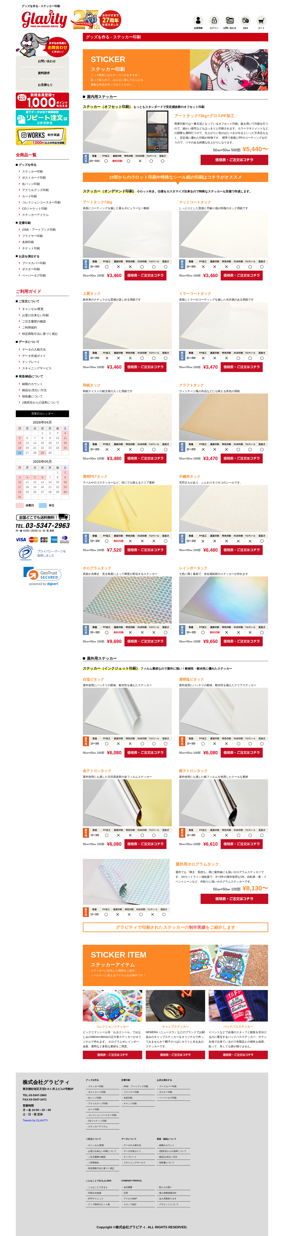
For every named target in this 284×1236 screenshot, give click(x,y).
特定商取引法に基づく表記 (40, 333)
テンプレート (31, 362)
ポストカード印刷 (34, 177)
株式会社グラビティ (131, 1227)
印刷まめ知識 (94, 1193)
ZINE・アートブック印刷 (39, 229)
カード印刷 (29, 196)
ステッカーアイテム (35, 214)
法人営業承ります (168, 1198)
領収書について (32, 396)
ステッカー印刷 (32, 171)
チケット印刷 (31, 248)
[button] (157, 117)
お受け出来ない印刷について (102, 1151)
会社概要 (128, 1187)
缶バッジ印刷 (31, 184)
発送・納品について (166, 1139)
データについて (128, 1139)
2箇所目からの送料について (40, 402)
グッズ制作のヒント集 (99, 1204)
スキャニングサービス (37, 368)
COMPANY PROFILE (131, 1180)
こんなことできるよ (98, 1187)
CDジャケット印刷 (34, 208)
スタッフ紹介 (130, 1204)
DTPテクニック (95, 1198)
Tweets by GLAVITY (35, 1120)
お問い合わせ (47, 61)
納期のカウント (32, 384)
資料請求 (44, 73)
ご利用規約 (29, 327)
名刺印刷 (28, 242)
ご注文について (93, 1139)
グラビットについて (169, 1204)
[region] (125, 131)
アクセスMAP (130, 1198)
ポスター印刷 (31, 269)
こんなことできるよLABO (98, 1180)
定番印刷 (25, 223)
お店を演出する (29, 256)
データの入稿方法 (34, 349)
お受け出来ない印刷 (35, 315)
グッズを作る (27, 164)
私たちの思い (165, 1187)
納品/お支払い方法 (34, 390)
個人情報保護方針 (168, 1193)
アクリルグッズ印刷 (35, 190)
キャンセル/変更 (33, 309)
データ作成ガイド (34, 355)
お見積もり (45, 84)
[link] (42, 576)
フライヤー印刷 (32, 236)
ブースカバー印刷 (34, 263)
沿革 (126, 1193)
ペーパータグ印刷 (34, 275)
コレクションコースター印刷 (41, 202)
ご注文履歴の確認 (34, 321)
